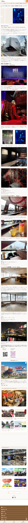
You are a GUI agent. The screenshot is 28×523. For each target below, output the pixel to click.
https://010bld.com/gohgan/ (4, 320)
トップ (2, 3)
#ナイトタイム (17, 27)
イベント (4, 513)
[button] (1, 16)
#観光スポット (9, 27)
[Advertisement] (14, 439)
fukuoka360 (12, 349)
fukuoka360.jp (4, 349)
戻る (11, 492)
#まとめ (2, 27)
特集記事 (5, 3)
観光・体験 (4, 517)
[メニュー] (27, 1)
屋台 (4, 515)
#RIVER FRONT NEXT (22, 27)
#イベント (13, 27)
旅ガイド (4, 519)
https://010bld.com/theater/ (4, 193)
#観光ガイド (5, 27)
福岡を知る (5, 509)
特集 (4, 511)
